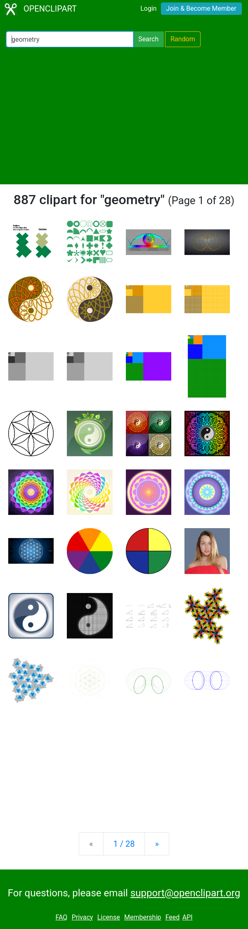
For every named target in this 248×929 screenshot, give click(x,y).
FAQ (61, 917)
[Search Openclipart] (69, 39)
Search (148, 39)
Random (182, 39)
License (108, 917)
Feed (172, 917)
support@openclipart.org (185, 893)
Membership (142, 917)
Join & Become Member (201, 8)
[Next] (156, 843)
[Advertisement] (124, 116)
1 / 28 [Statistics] (124, 844)
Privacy (82, 917)
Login (148, 8)
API (187, 917)
